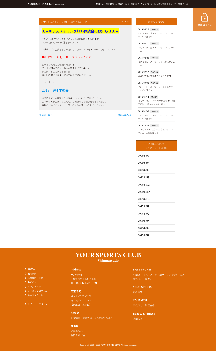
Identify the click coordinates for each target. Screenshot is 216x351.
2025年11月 (144, 191)
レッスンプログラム (163, 3)
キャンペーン (147, 3)
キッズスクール (181, 3)
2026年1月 (143, 177)
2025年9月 (143, 206)
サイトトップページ (37, 304)
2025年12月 (144, 184)
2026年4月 (143, 155)
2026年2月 (143, 170)
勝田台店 (150, 305)
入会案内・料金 (122, 3)
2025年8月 (143, 213)
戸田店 (136, 274)
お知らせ (135, 3)
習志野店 (159, 274)
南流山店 (137, 279)
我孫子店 (147, 274)
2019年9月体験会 (55, 90)
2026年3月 (143, 162)
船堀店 (148, 279)
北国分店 (172, 274)
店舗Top (100, 3)
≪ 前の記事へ (45, 114)
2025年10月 (144, 199)
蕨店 (182, 274)
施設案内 (110, 3)
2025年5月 (143, 235)
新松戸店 (137, 292)
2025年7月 (143, 220)
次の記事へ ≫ (125, 114)
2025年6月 (143, 228)
